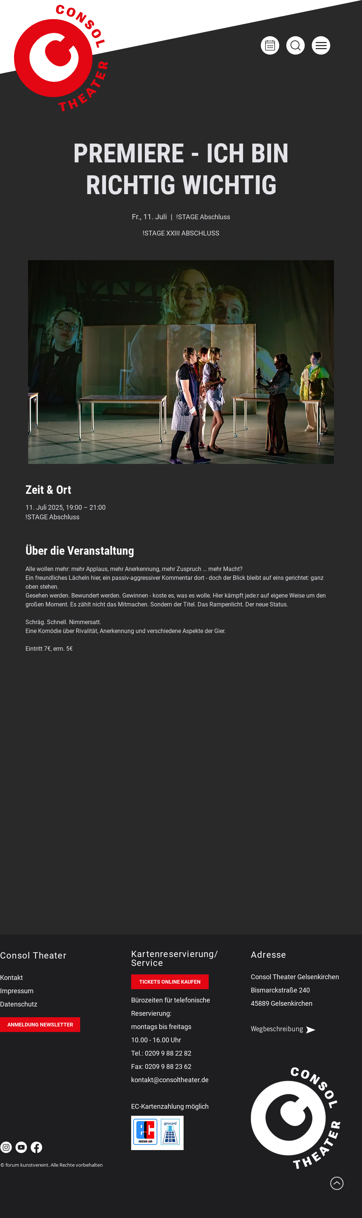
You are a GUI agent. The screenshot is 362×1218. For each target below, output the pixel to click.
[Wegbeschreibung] (289, 1030)
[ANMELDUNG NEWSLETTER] (40, 1024)
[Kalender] (270, 45)
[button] (321, 45)
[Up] (295, 45)
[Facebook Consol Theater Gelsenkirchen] (36, 1147)
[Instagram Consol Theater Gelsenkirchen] (6, 1147)
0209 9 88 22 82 (168, 1053)
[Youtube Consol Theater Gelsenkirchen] (21, 1147)
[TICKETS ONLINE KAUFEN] (170, 981)
